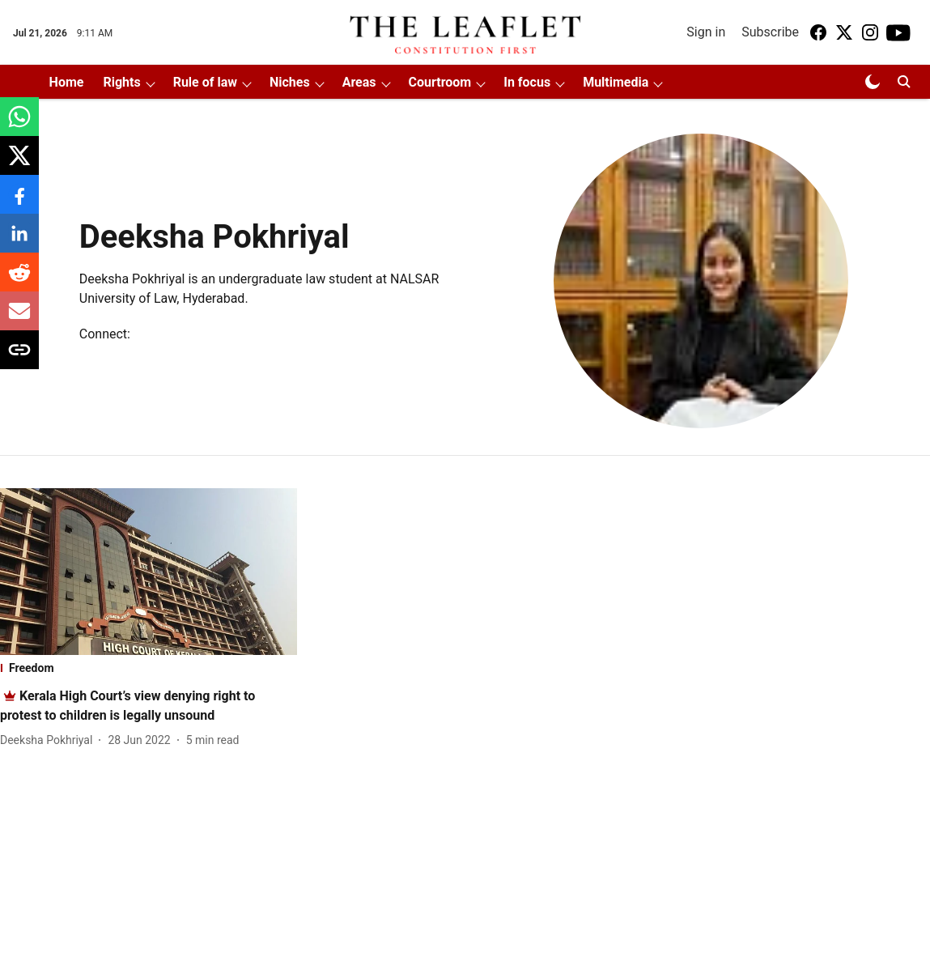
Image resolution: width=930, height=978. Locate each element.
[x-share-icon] (19, 164)
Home (66, 82)
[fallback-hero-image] (148, 571)
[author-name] (49, 740)
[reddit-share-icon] (19, 280)
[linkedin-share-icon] (19, 241)
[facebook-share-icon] (19, 202)
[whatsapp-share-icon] (19, 125)
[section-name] (148, 667)
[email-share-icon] (19, 319)
